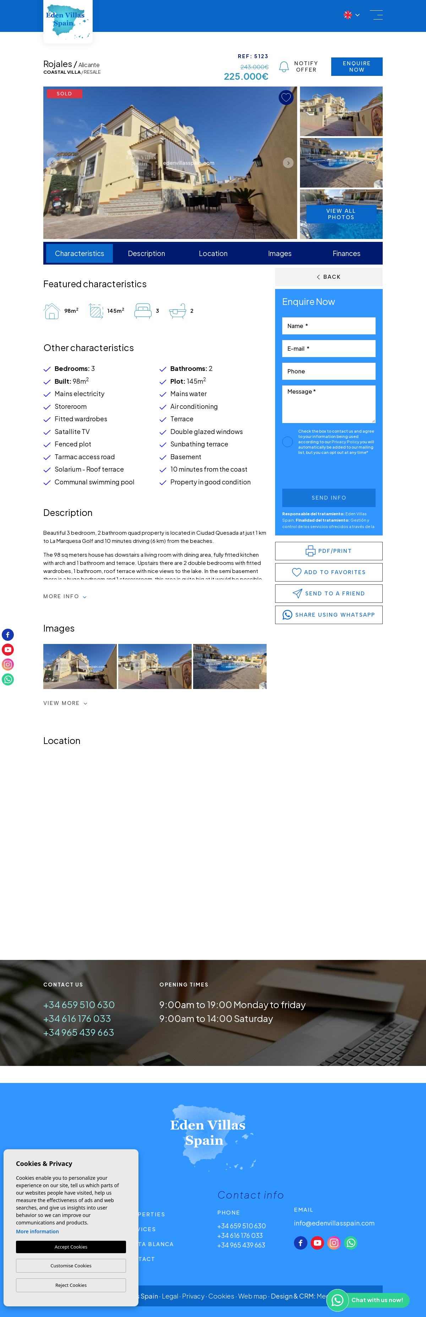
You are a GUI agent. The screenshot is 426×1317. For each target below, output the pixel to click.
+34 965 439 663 (78, 1032)
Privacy (193, 1296)
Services (140, 1229)
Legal (170, 1296)
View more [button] (65, 703)
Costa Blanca (149, 1243)
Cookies (221, 1296)
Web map (252, 1296)
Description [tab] (146, 253)
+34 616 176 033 (77, 1018)
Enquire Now (357, 66)
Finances (347, 253)
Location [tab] (213, 253)
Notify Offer (298, 66)
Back (329, 277)
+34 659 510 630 (79, 1004)
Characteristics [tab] (79, 253)
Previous (50, 163)
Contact (139, 1258)
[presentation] (320, 473)
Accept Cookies (71, 1247)
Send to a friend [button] (329, 594)
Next (290, 163)
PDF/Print (329, 550)
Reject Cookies (71, 1285)
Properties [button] (144, 1214)
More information (37, 1231)
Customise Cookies (70, 1265)
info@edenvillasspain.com (334, 1223)
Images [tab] (280, 253)
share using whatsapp (329, 615)
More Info (65, 596)
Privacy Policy (346, 441)
